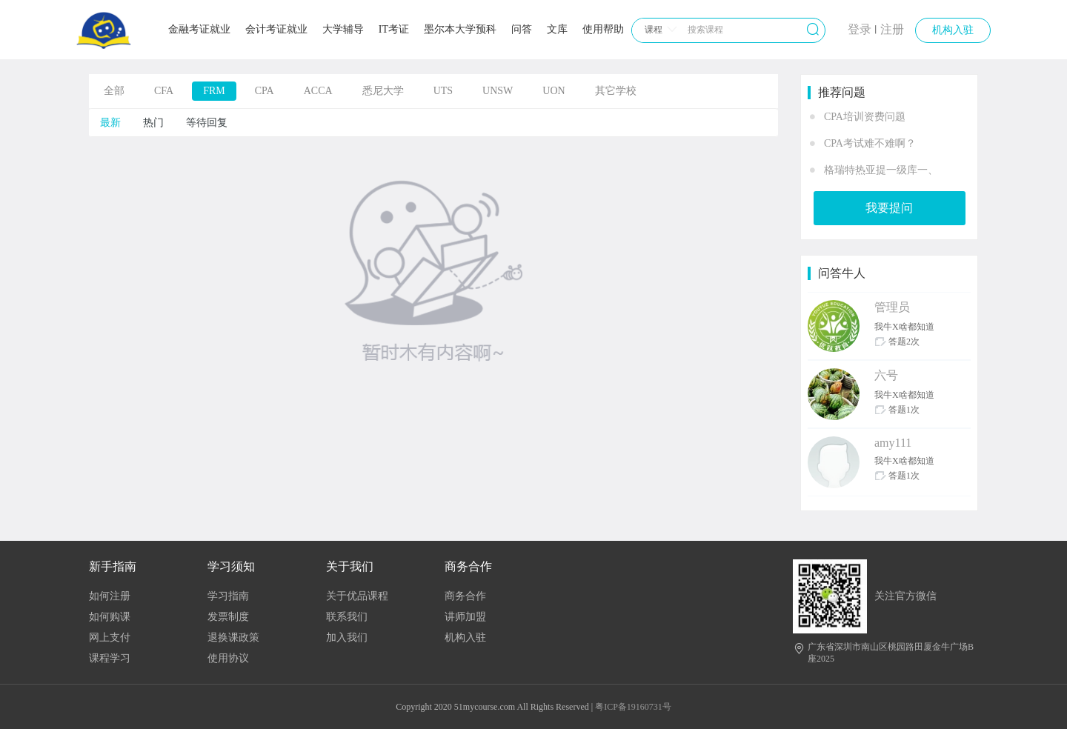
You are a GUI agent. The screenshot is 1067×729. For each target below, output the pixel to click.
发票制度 (228, 616)
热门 (153, 122)
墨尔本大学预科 (460, 29)
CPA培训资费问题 (864, 116)
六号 (886, 375)
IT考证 (394, 29)
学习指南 (228, 596)
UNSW (497, 90)
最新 (110, 122)
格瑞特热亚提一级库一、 (881, 170)
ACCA (318, 90)
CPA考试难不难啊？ (870, 143)
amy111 (892, 442)
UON (553, 90)
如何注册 (109, 596)
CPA (264, 90)
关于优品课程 (357, 596)
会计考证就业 (276, 29)
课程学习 (109, 658)
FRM (214, 90)
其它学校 (615, 90)
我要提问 (889, 208)
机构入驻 (953, 30)
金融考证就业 (199, 29)
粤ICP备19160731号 (633, 707)
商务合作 (465, 596)
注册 (892, 29)
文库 (557, 29)
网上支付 (109, 637)
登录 (859, 29)
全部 (114, 90)
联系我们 (347, 616)
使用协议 (228, 658)
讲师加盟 (465, 616)
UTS (443, 90)
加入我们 (347, 637)
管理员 (892, 307)
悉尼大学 (383, 90)
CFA (163, 90)
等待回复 (206, 122)
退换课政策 (233, 637)
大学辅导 (343, 29)
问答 (521, 29)
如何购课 (109, 616)
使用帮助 (603, 29)
